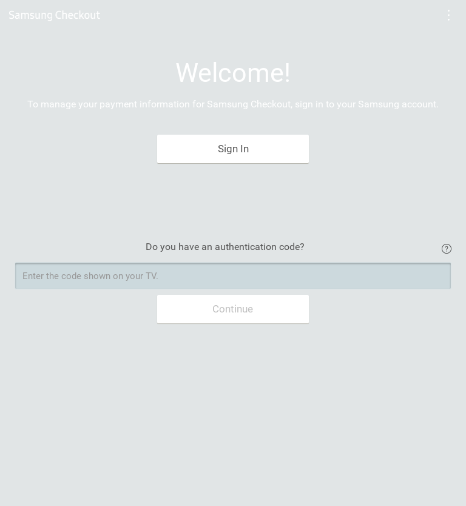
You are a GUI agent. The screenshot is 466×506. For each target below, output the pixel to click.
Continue (232, 309)
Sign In (233, 149)
